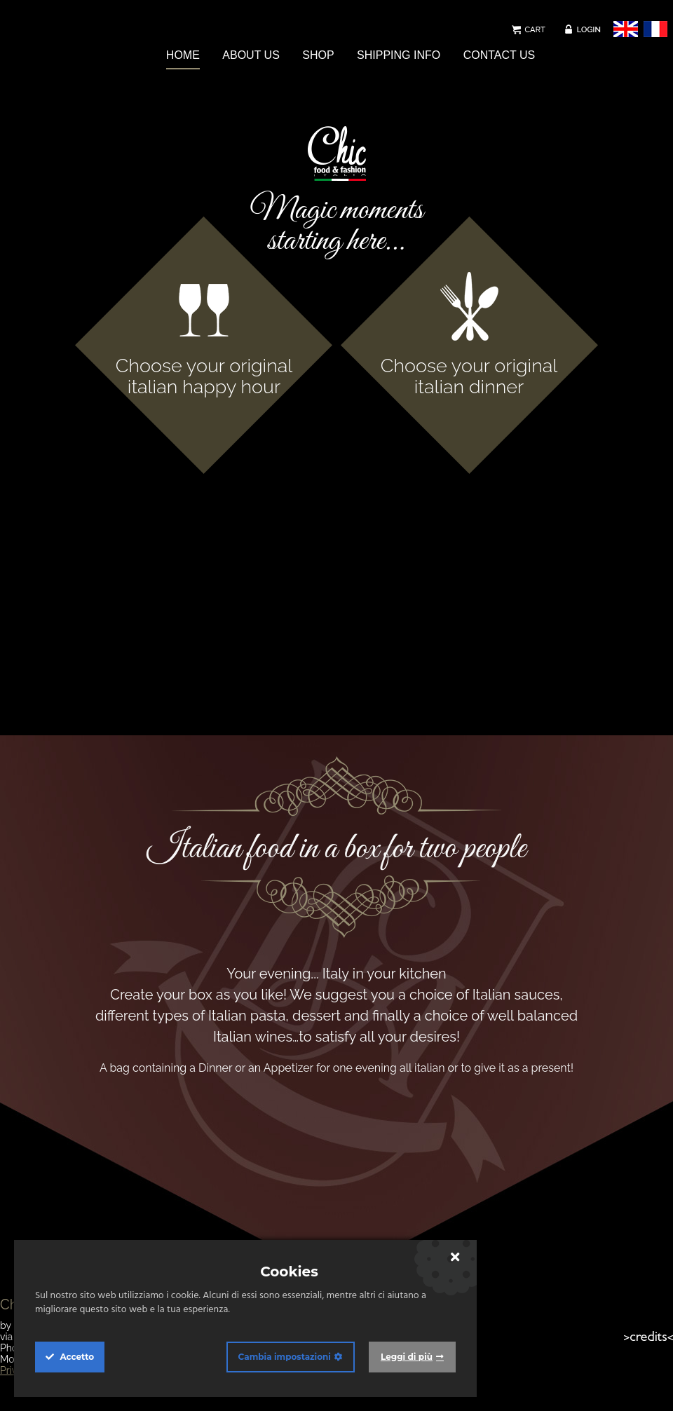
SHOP (318, 55)
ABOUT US (251, 55)
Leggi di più (407, 1356)
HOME (183, 55)
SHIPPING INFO (398, 55)
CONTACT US (499, 55)
